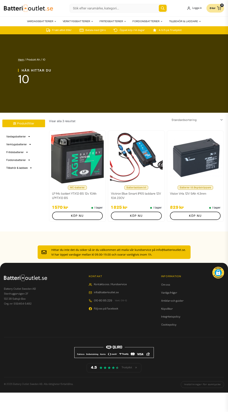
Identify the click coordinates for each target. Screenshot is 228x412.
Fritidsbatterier (17, 152)
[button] (218, 273)
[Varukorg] (215, 8)
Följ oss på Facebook (103, 308)
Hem (21, 59)
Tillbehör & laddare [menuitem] (185, 21)
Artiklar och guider (172, 300)
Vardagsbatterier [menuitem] (41, 21)
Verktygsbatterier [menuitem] (78, 21)
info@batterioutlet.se (104, 292)
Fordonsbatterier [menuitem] (148, 21)
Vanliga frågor (169, 292)
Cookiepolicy (168, 324)
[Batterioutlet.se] (28, 8)
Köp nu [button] (77, 216)
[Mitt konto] (194, 8)
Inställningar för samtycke (202, 384)
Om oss (165, 284)
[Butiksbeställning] (196, 120)
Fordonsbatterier (18, 160)
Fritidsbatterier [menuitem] (113, 21)
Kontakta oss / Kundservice (108, 284)
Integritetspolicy (170, 316)
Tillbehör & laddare (19, 168)
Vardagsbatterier (18, 136)
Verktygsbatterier (18, 144)
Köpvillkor (167, 308)
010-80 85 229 (108, 300)
